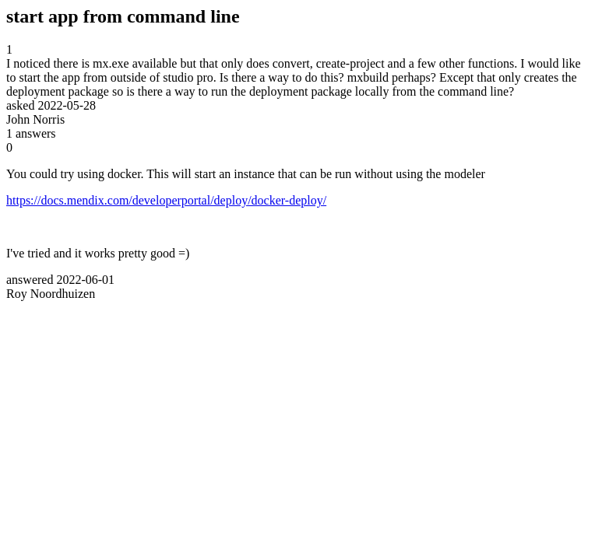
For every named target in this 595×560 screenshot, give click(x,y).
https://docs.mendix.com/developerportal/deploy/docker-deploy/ (166, 200)
